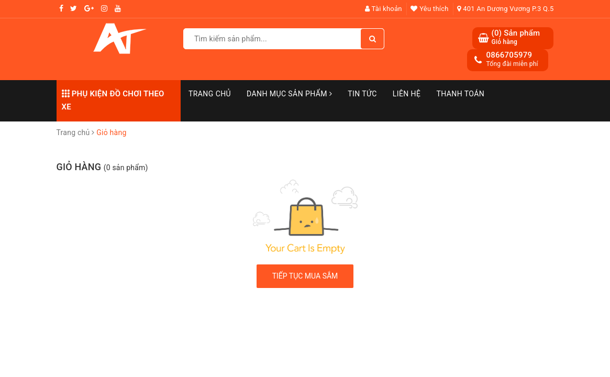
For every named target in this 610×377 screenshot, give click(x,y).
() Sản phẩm (515, 37)
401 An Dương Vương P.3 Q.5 (505, 9)
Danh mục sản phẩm (289, 94)
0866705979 (509, 55)
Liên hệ (407, 94)
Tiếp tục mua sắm (305, 276)
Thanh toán (460, 94)
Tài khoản (383, 9)
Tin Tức (362, 94)
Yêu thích (429, 9)
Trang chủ (209, 94)
